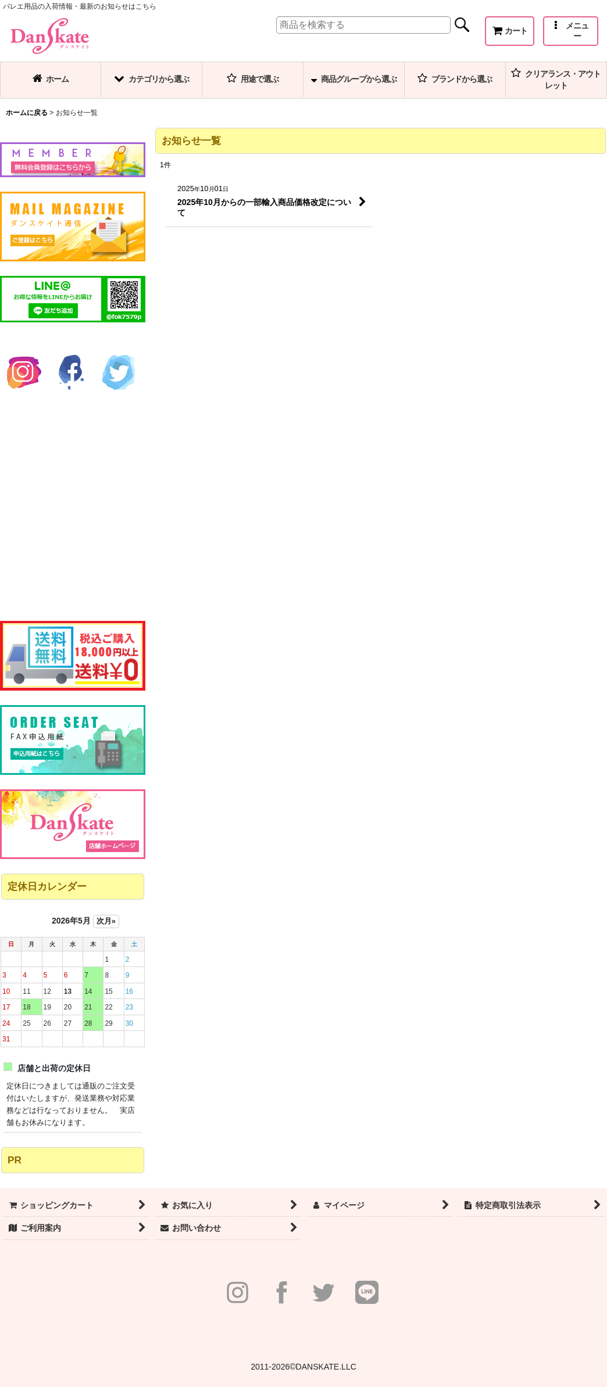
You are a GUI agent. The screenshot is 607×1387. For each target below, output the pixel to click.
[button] (570, 31)
